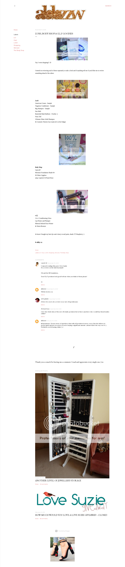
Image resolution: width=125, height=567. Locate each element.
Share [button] (16, 30)
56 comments (44, 518)
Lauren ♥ (44, 263)
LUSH (16, 43)
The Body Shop (19, 50)
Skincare (16, 48)
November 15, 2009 (53, 263)
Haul (15, 40)
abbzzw (43, 289)
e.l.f (15, 38)
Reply (43, 285)
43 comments (44, 484)
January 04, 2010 (52, 320)
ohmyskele (45, 299)
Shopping (17, 45)
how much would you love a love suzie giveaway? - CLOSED (71, 514)
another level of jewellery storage (58, 480)
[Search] (108, 6)
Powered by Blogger (62, 531)
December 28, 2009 (55, 309)
